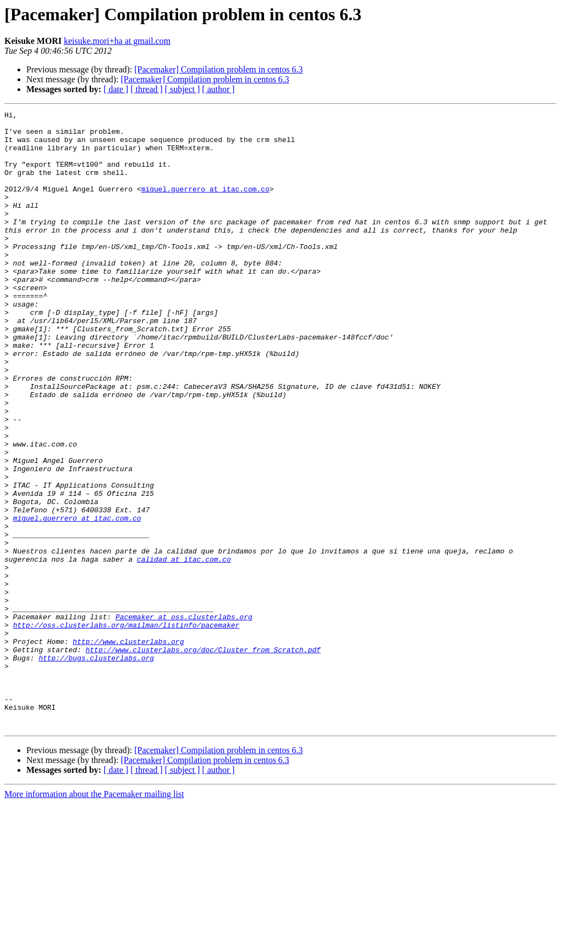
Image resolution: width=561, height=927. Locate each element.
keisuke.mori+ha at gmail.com (117, 41)
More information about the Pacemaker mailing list (94, 917)
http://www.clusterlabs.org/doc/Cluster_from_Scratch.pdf (202, 758)
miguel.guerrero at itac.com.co (205, 205)
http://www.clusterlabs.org (128, 748)
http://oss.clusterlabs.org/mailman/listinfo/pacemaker (126, 728)
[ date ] (116, 89)
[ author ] (218, 89)
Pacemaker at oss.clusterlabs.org (184, 718)
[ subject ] (182, 89)
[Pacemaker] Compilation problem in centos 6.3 (218, 69)
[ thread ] (146, 89)
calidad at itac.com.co (184, 649)
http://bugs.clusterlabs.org (96, 768)
